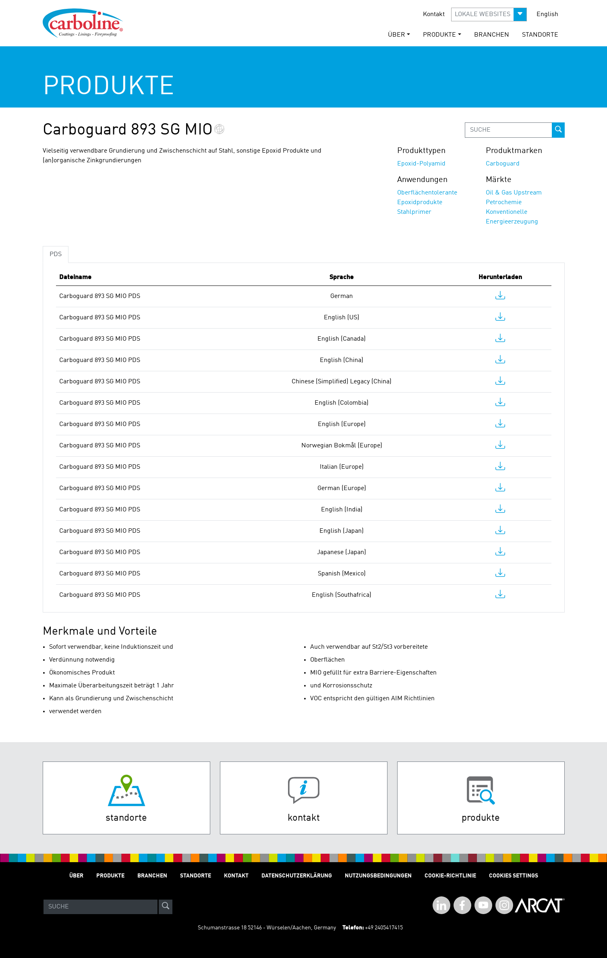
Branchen (491, 35)
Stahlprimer (414, 212)
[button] (489, 14)
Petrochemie (504, 202)
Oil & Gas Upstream (514, 193)
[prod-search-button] (558, 130)
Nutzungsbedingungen (378, 876)
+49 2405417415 (384, 928)
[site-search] (165, 907)
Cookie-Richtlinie (450, 876)
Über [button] (396, 35)
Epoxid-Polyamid (421, 164)
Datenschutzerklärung (296, 876)
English (547, 14)
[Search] (100, 907)
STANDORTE (540, 35)
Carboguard (503, 164)
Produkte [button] (439, 35)
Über (76, 876)
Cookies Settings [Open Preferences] (513, 876)
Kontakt (434, 14)
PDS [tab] (56, 254)
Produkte (110, 876)
